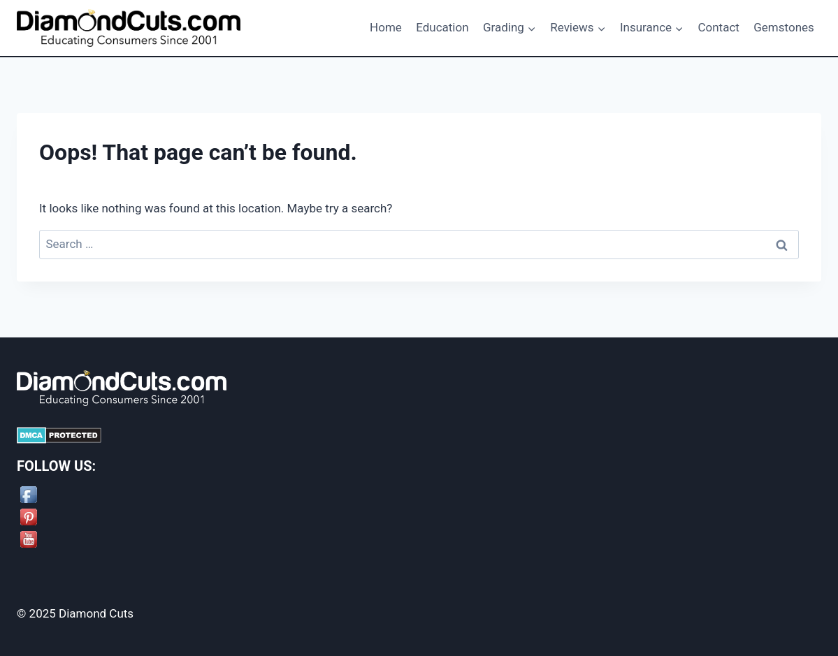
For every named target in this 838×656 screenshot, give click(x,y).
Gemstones (783, 27)
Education (442, 27)
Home (386, 27)
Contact (718, 27)
